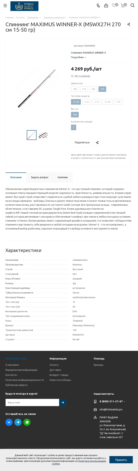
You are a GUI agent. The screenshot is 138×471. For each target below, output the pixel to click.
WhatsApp (27, 422)
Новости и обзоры (60, 380)
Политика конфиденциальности (24, 380)
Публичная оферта (16, 385)
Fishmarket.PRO (15, 358)
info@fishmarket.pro (111, 409)
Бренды (98, 364)
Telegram (18, 422)
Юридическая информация (21, 369)
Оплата (54, 364)
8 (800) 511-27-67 (111, 401)
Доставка (55, 369)
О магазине (12, 364)
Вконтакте (9, 422)
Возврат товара (59, 375)
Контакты (11, 375)
